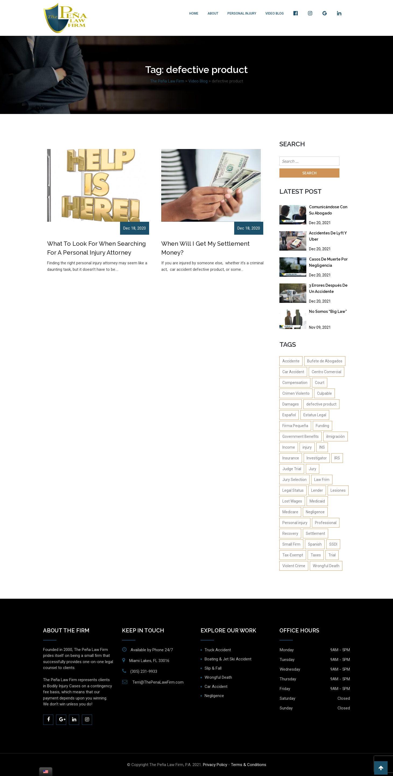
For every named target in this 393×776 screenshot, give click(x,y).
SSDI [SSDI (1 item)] (333, 544)
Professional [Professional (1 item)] (325, 523)
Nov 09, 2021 (320, 327)
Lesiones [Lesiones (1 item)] (338, 490)
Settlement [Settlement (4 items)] (315, 533)
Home (193, 13)
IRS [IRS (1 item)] (337, 458)
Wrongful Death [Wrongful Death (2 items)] (326, 566)
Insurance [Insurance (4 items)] (290, 458)
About (213, 13)
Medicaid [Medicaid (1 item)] (317, 501)
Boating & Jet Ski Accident (228, 659)
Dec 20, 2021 (320, 223)
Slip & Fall (213, 668)
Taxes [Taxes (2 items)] (316, 555)
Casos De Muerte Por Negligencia (328, 262)
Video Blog (274, 13)
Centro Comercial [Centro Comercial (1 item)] (326, 372)
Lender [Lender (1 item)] (317, 490)
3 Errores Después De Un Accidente (328, 288)
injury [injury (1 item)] (307, 447)
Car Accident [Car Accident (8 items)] (293, 372)
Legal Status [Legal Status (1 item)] (293, 490)
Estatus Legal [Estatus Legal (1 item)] (314, 415)
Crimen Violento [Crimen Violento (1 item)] (296, 393)
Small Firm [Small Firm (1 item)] (291, 544)
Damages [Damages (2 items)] (290, 404)
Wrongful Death (218, 677)
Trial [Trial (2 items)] (332, 555)
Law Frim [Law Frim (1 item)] (321, 479)
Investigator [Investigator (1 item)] (317, 458)
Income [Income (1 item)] (288, 447)
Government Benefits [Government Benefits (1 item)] (300, 436)
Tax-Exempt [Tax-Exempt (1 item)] (292, 555)
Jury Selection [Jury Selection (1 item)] (294, 479)
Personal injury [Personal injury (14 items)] (294, 523)
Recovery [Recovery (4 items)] (290, 533)
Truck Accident (218, 649)
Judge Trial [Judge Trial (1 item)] (291, 469)
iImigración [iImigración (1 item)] (335, 436)
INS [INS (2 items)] (322, 447)
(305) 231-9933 (143, 671)
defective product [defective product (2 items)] (321, 404)
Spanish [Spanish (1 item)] (315, 544)
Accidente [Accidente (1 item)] (291, 361)
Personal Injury (241, 13)
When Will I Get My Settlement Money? (205, 248)
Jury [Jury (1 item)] (312, 469)
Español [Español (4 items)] (289, 415)
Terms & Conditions (248, 764)
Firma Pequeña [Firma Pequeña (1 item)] (295, 426)
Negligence (214, 695)
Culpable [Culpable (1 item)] (324, 393)
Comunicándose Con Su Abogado (328, 210)
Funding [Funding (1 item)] (322, 426)
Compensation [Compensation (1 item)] (294, 382)
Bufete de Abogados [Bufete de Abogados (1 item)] (324, 361)
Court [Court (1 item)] (319, 382)
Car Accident (216, 686)
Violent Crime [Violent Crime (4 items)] (293, 566)
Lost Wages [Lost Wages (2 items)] (292, 501)
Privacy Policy (215, 764)
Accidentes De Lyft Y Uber (327, 236)
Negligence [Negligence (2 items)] (315, 512)
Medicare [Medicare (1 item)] (290, 512)
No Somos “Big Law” (328, 311)
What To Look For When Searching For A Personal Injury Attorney (96, 248)
